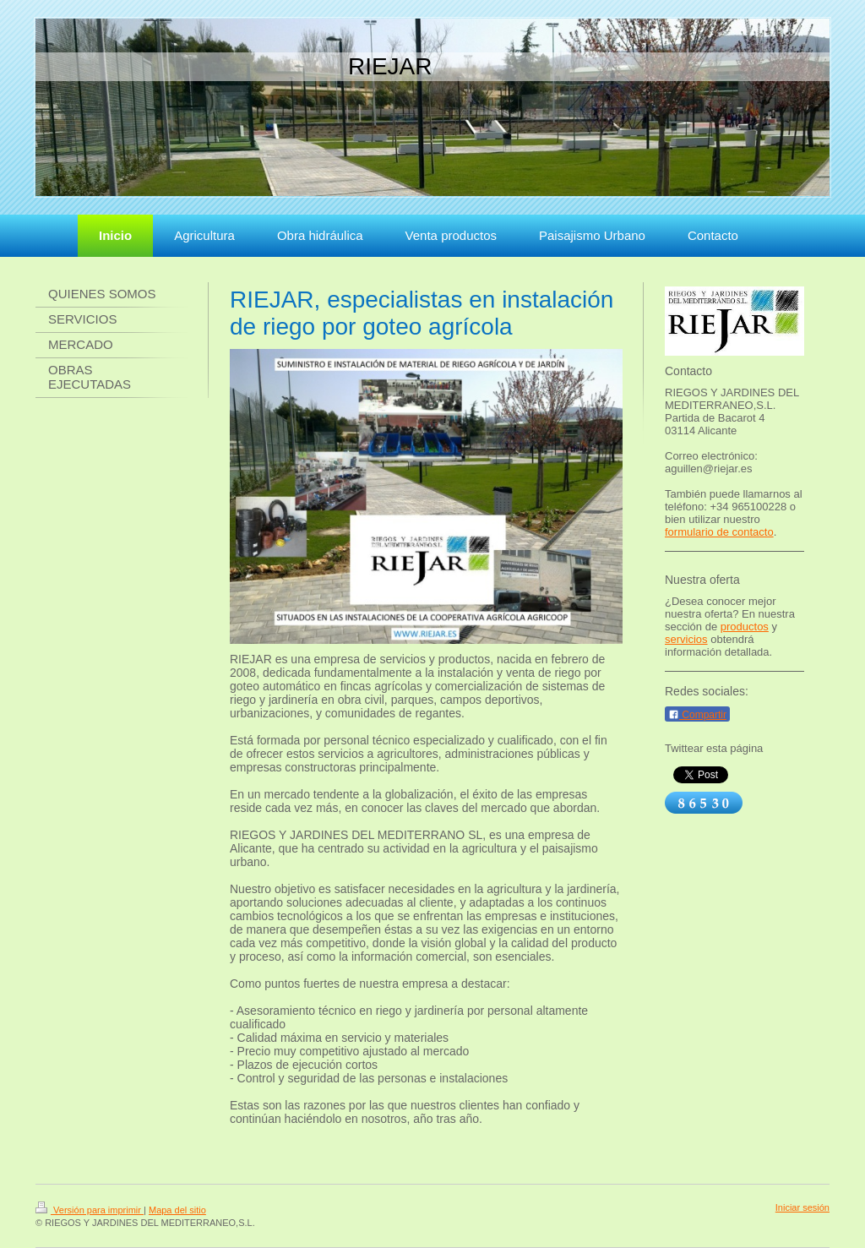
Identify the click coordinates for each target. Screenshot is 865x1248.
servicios (686, 639)
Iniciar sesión (802, 1207)
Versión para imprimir (89, 1210)
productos (745, 626)
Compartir (697, 715)
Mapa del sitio (177, 1210)
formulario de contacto (719, 532)
